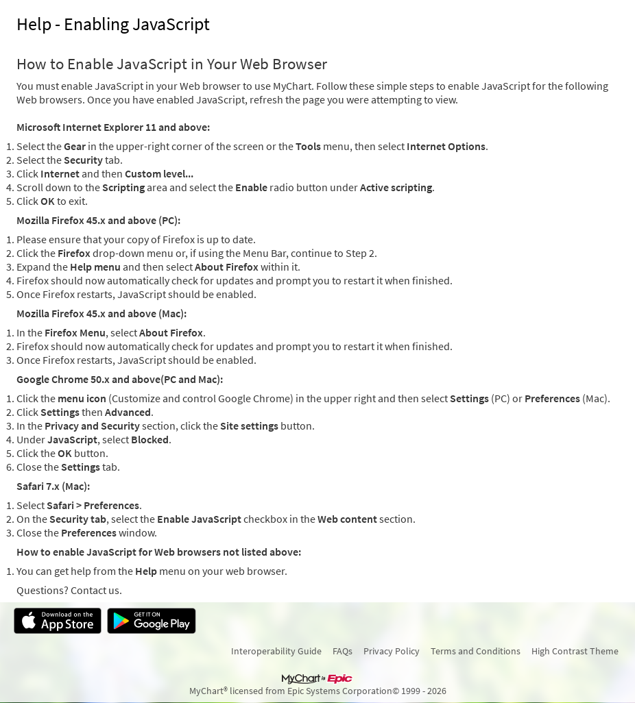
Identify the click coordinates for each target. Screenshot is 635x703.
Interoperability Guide (276, 651)
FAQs (342, 651)
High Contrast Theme (575, 651)
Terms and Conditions (475, 651)
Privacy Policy (391, 651)
